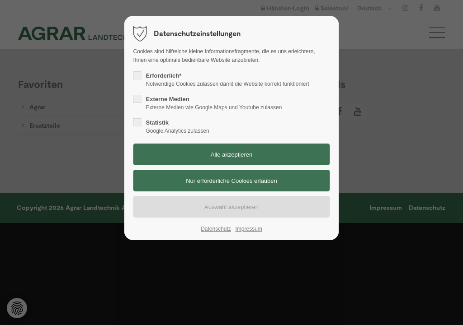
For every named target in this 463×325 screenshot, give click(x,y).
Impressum (248, 229)
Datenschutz (216, 229)
